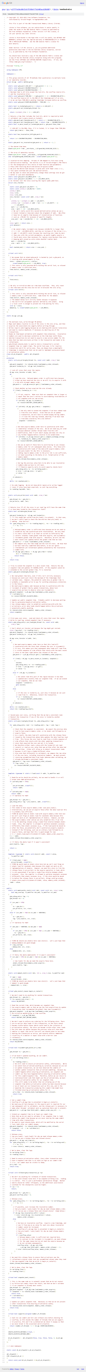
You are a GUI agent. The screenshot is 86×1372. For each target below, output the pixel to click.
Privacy (17, 1369)
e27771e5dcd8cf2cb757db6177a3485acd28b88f (30, 9)
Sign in (82, 3)
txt (78, 1369)
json (82, 1369)
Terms (22, 1369)
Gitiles (11, 1369)
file (41, 14)
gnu (3, 9)
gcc (8, 9)
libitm (55, 9)
